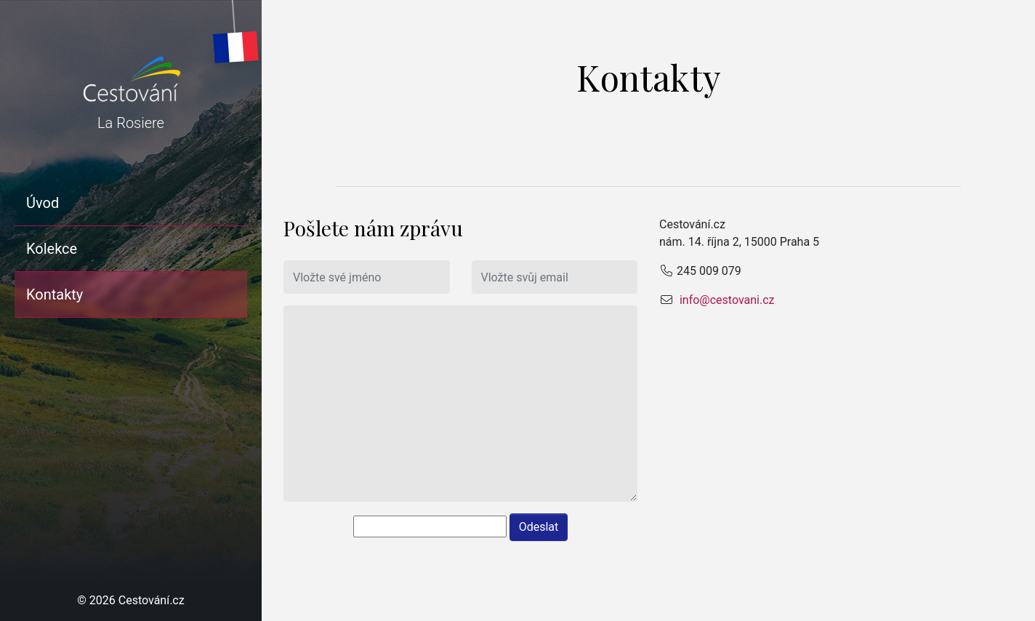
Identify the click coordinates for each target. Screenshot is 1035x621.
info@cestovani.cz (726, 300)
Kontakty (54, 294)
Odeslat (539, 527)
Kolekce (51, 248)
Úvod (42, 203)
